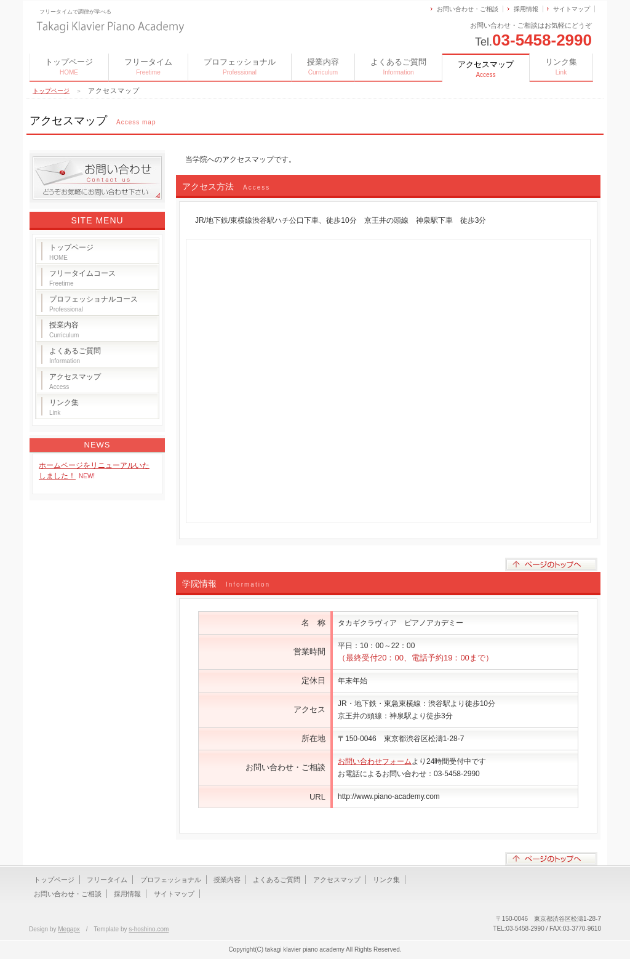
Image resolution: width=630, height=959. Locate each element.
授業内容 (323, 66)
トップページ (69, 66)
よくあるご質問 (398, 66)
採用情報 (526, 9)
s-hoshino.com (149, 929)
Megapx (69, 929)
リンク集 (561, 66)
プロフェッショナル (240, 66)
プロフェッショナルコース (93, 304)
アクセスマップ (75, 381)
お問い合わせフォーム (375, 761)
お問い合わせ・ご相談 (467, 9)
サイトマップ (571, 9)
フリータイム (148, 66)
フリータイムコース (82, 278)
